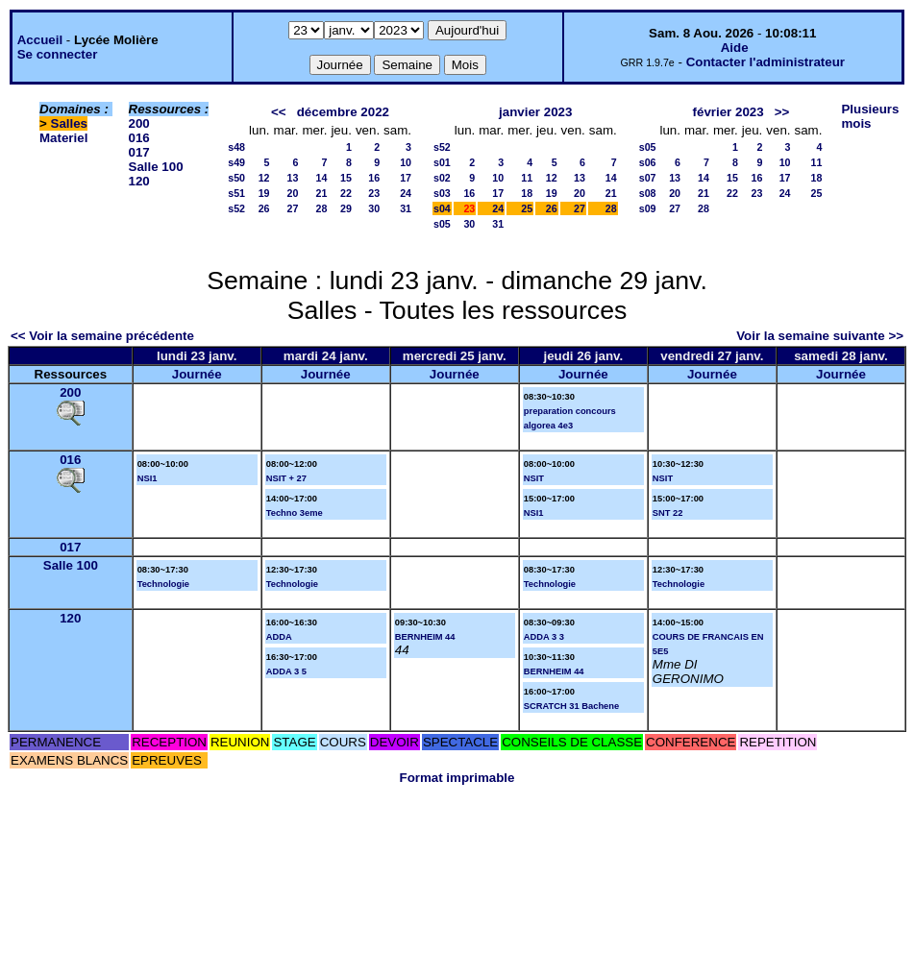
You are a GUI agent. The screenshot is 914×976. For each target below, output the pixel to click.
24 (405, 193)
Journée (197, 374)
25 (526, 208)
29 (346, 208)
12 (264, 177)
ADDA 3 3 (544, 637)
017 (139, 152)
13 (293, 177)
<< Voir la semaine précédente (102, 336)
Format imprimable (457, 777)
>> (782, 112)
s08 (647, 193)
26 (264, 208)
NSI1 (147, 478)
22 (346, 193)
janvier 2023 (535, 112)
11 (526, 177)
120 (139, 181)
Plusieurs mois (870, 116)
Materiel (63, 138)
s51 (236, 193)
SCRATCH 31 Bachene (571, 706)
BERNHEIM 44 (425, 637)
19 (264, 193)
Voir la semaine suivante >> (819, 336)
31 (405, 208)
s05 (442, 224)
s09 (647, 208)
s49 (236, 162)
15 (346, 177)
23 (374, 193)
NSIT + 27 (286, 478)
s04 (442, 208)
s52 (236, 208)
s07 (647, 177)
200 (139, 123)
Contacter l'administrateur (765, 62)
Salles (69, 123)
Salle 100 (156, 166)
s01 (442, 162)
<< (278, 112)
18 (526, 193)
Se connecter (57, 54)
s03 (442, 193)
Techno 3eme (294, 513)
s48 (236, 147)
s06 (647, 162)
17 (405, 177)
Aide (735, 47)
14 (322, 177)
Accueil (39, 40)
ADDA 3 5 (286, 671)
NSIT (534, 478)
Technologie (163, 584)
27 (293, 208)
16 (374, 177)
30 (374, 208)
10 (405, 162)
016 (139, 138)
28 (322, 208)
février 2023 (728, 112)
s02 (442, 177)
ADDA (279, 637)
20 (293, 193)
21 (322, 193)
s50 (236, 177)
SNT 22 (668, 513)
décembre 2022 (343, 112)
